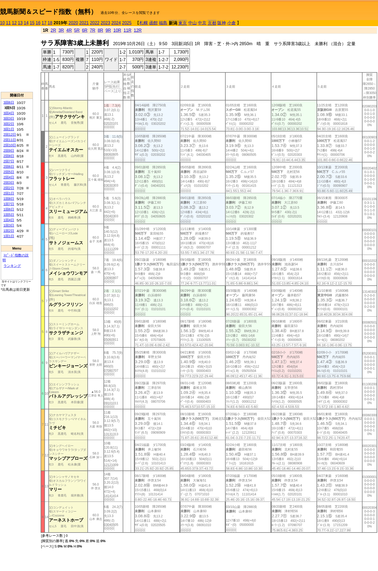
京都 (212, 23)
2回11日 (9, 140)
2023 (105, 23)
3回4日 (8, 113)
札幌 (143, 23)
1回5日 (8, 215)
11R (127, 30)
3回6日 (8, 102)
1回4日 (8, 220)
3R (61, 30)
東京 (182, 23)
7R (92, 30)
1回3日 (8, 225)
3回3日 (8, 118)
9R (108, 30)
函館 (153, 23)
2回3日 (8, 183)
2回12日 (9, 135)
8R (100, 30)
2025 (127, 23)
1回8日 (8, 199)
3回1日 (8, 129)
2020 (73, 23)
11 (8, 23)
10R (117, 30)
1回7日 (8, 204)
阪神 (221, 23)
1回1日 (8, 236)
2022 (94, 23)
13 (20, 23)
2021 (84, 23)
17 (44, 23)
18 (50, 23)
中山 (192, 23)
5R (76, 30)
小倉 (231, 23)
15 (32, 23)
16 (38, 23)
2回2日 (8, 188)
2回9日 (8, 151)
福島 (163, 23)
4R (69, 30)
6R (84, 30)
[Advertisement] (17, 59)
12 (14, 23)
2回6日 (8, 167)
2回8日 (8, 156)
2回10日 (9, 145)
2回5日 (8, 172)
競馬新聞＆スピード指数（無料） (48, 11)
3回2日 (8, 124)
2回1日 (8, 193)
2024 (116, 23)
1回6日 (8, 209)
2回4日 (8, 177)
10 (2, 23)
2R (53, 30)
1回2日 (8, 231)
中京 (202, 23)
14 (26, 23)
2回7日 (8, 161)
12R (138, 30)
